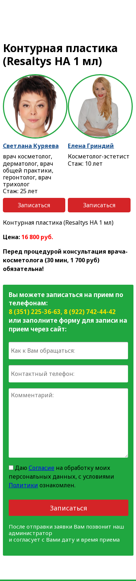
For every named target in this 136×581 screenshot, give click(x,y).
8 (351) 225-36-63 (35, 312)
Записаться (34, 205)
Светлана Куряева (31, 146)
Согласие (41, 468)
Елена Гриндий (91, 146)
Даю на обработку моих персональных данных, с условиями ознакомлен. (61, 476)
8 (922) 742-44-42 (90, 312)
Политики (23, 485)
